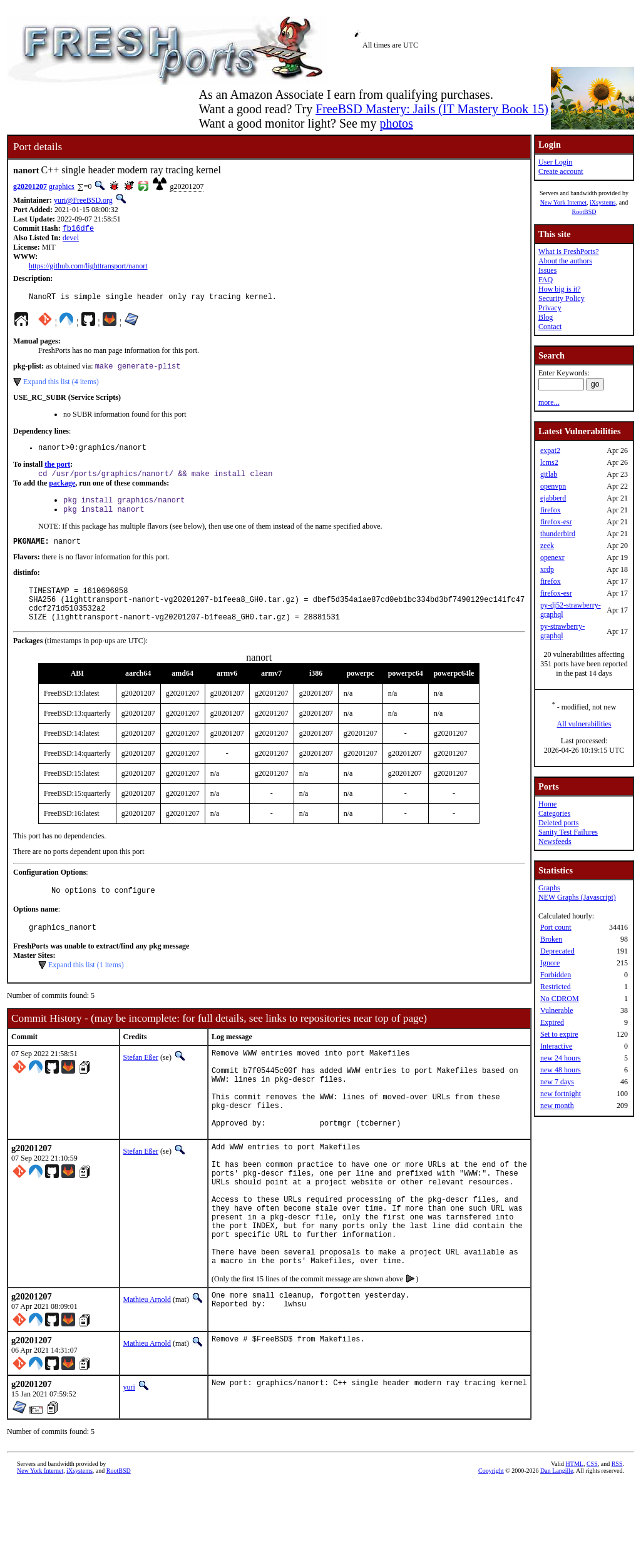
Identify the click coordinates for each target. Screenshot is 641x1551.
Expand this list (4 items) (61, 386)
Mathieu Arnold (147, 1365)
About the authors (565, 261)
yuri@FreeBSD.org (83, 200)
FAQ (545, 279)
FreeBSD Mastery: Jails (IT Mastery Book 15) (431, 109)
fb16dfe (78, 229)
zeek (547, 545)
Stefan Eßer (140, 1080)
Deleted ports (558, 822)
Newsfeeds (555, 841)
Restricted (555, 986)
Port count (556, 927)
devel (71, 239)
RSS (617, 1530)
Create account (560, 171)
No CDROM (559, 998)
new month (557, 1105)
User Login (555, 162)
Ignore (550, 963)
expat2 (550, 450)
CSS (592, 1530)
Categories (554, 813)
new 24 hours (560, 1058)
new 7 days (557, 1081)
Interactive (556, 1046)
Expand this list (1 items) (86, 988)
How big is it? (559, 289)
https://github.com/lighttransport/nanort (88, 267)
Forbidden (555, 974)
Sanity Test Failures (568, 832)
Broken (551, 939)
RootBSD (584, 211)
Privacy (550, 307)
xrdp (547, 569)
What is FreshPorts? (568, 251)
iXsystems (603, 202)
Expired (552, 1022)
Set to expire (559, 1034)
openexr (552, 557)
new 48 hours (560, 1069)
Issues (547, 270)
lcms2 (549, 462)
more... (549, 402)
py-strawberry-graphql (562, 631)
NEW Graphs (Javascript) (577, 897)
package (62, 490)
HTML (574, 1530)
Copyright (491, 1536)
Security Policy (561, 298)
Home (547, 804)
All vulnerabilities (584, 724)
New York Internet (563, 202)
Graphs (549, 887)
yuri (129, 1453)
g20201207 (30, 186)
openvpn (553, 486)
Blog (545, 317)
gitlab (548, 474)
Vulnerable (556, 1010)
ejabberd (553, 498)
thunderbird (557, 533)
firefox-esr (556, 521)
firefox (550, 510)
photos (396, 123)
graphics (61, 186)
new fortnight (560, 1093)
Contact (550, 326)
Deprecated (557, 951)
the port (57, 470)
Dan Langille (556, 1536)
